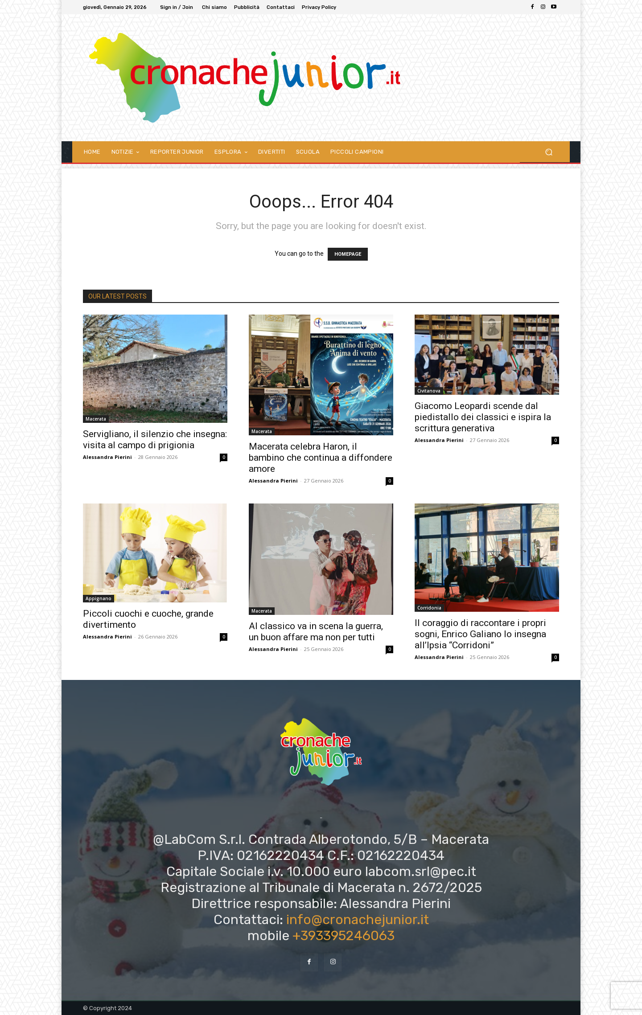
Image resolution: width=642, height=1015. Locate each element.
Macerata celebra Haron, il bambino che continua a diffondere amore (320, 457)
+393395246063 (343, 936)
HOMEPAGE (347, 254)
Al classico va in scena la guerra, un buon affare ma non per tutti (316, 632)
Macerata (96, 419)
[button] (548, 151)
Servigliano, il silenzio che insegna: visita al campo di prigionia (155, 439)
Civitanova (428, 391)
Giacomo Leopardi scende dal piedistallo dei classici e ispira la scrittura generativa (483, 417)
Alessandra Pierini (107, 457)
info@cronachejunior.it (357, 920)
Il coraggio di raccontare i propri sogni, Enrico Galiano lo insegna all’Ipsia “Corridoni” (480, 634)
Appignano (98, 598)
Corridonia (429, 608)
